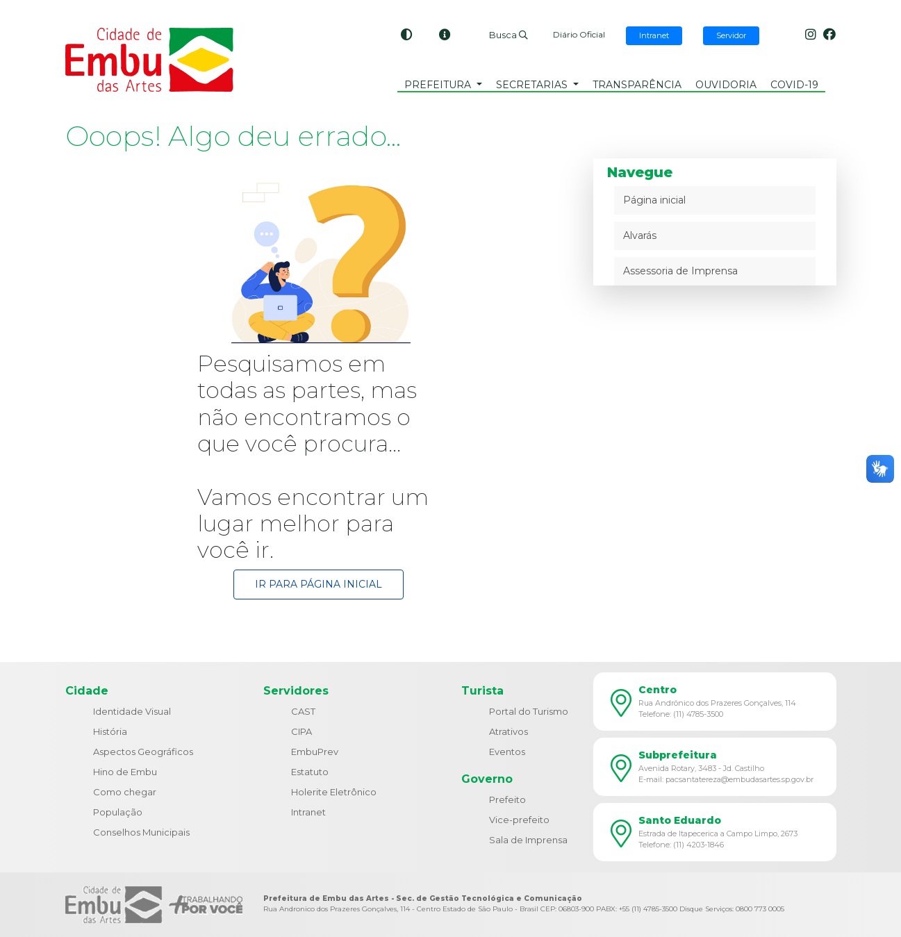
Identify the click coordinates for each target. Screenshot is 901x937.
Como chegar (124, 791)
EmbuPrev (314, 751)
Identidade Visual (132, 711)
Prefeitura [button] (439, 84)
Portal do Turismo (528, 711)
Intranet (308, 812)
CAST (303, 711)
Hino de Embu (125, 771)
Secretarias (533, 84)
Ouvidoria (726, 84)
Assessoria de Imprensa (680, 271)
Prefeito (507, 799)
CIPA (301, 731)
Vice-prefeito (519, 819)
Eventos (507, 751)
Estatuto (310, 771)
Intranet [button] (654, 35)
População (117, 812)
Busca (508, 34)
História (110, 731)
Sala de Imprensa (528, 839)
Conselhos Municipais (141, 832)
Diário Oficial (579, 34)
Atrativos (508, 731)
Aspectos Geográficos (143, 751)
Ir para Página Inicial (318, 584)
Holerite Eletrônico (334, 791)
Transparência (637, 84)
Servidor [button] (731, 35)
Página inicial (654, 200)
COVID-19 (794, 84)
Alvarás (639, 235)
